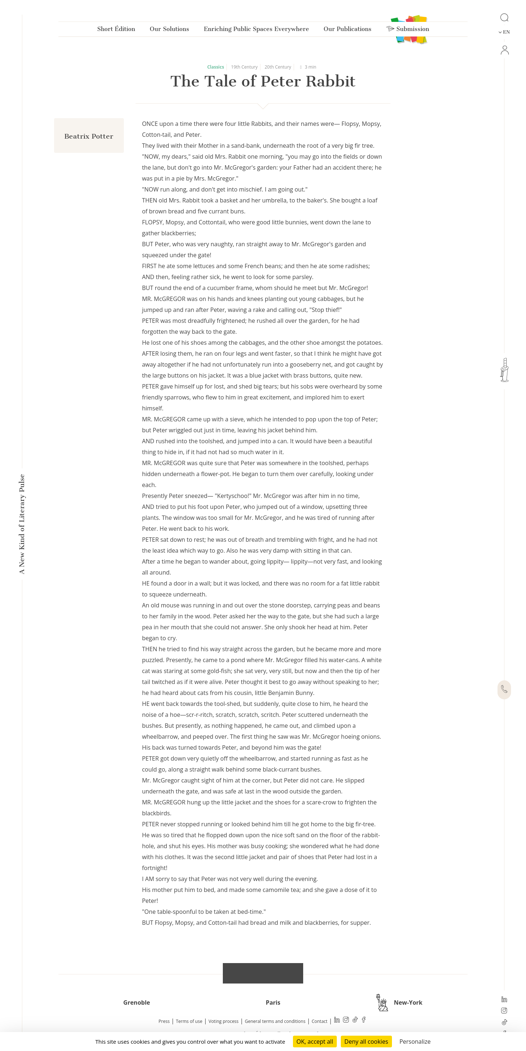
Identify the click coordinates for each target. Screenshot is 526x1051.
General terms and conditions (275, 1021)
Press (164, 1021)
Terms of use (189, 1021)
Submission (407, 30)
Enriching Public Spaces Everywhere (256, 30)
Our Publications (347, 30)
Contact (319, 1021)
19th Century (244, 67)
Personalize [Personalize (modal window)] (415, 1042)
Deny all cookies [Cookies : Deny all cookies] (366, 1042)
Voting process (224, 1021)
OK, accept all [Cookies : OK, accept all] (315, 1042)
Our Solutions (169, 30)
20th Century (277, 67)
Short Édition (116, 30)
